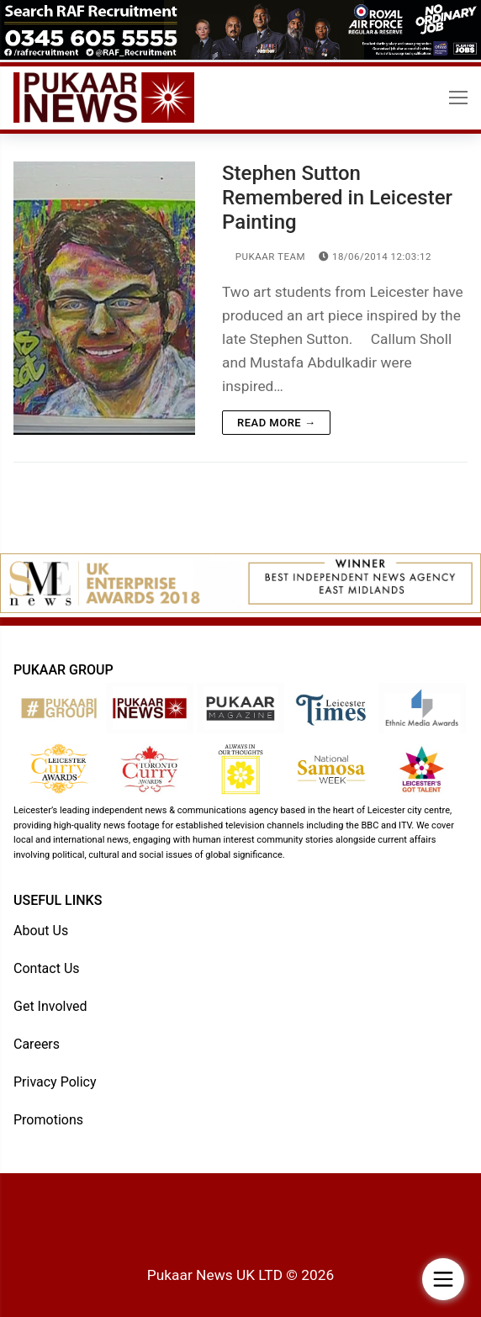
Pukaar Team (263, 256)
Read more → (276, 422)
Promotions (48, 1120)
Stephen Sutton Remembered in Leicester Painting (337, 197)
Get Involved (50, 1006)
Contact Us (46, 968)
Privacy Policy (55, 1082)
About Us (40, 931)
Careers (36, 1044)
